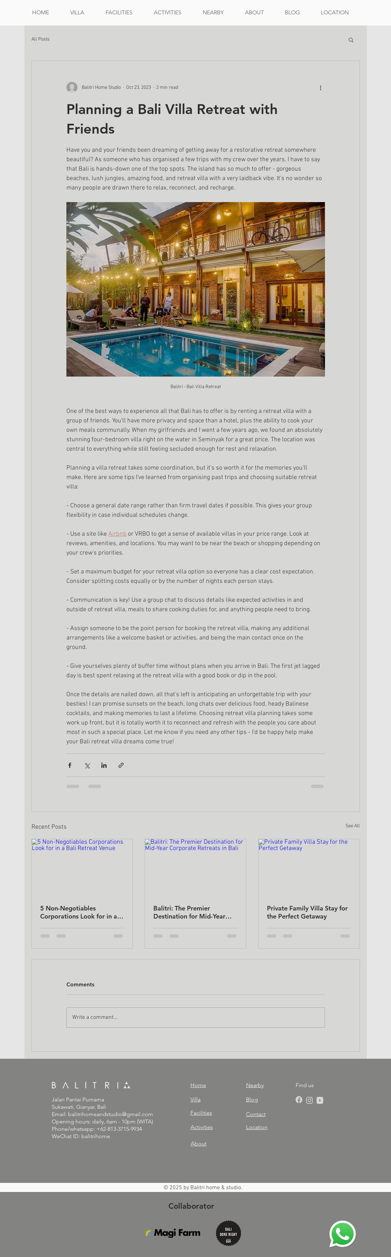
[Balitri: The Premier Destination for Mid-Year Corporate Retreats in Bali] (195, 867)
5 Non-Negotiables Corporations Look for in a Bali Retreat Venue (78, 912)
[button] (351, 39)
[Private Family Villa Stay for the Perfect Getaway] (309, 867)
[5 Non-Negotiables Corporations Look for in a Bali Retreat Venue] (82, 867)
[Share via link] (121, 765)
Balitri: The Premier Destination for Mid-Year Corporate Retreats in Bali (191, 912)
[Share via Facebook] (69, 765)
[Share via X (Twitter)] (87, 765)
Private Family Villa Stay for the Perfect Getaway (307, 912)
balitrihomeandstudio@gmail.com (110, 1114)
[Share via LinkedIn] (104, 765)
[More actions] (321, 87)
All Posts (40, 39)
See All (353, 826)
